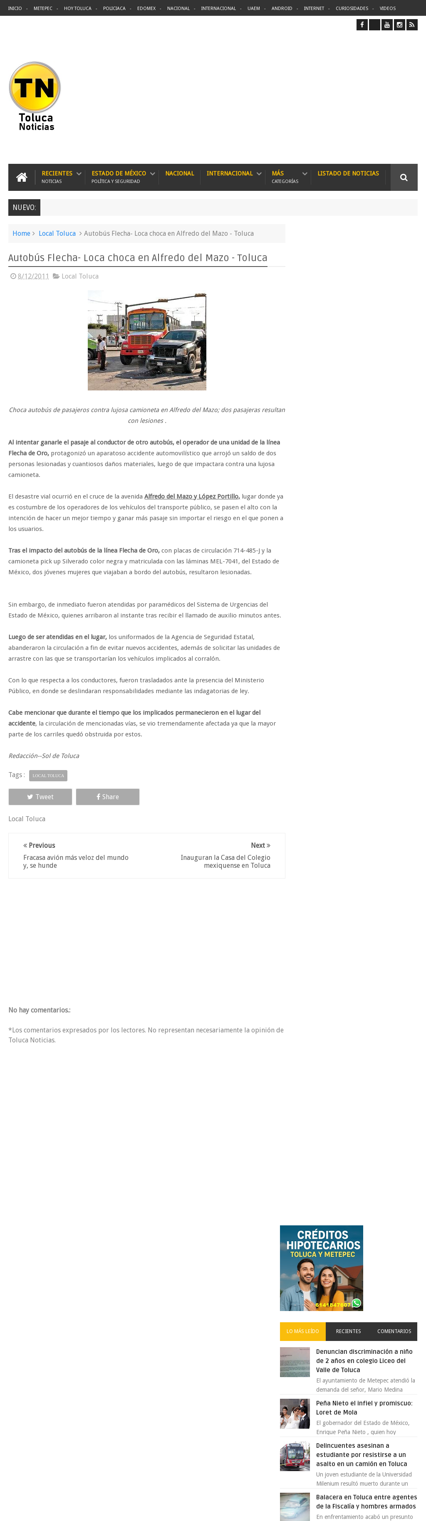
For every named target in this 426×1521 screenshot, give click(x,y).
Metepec (43, 8)
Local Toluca (57, 233)
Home (21, 233)
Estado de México (119, 177)
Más (285, 177)
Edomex (146, 8)
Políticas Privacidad (345, 1508)
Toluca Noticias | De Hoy (114, 1508)
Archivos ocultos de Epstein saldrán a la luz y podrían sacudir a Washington (354, 912)
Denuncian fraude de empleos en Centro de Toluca (364, 838)
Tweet (34, 807)
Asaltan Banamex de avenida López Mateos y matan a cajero (367, 787)
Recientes (57, 177)
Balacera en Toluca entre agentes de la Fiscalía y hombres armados (368, 520)
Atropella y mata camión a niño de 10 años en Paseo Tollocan (370, 571)
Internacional (218, 8)
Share (88, 807)
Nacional (178, 8)
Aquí (410, 1508)
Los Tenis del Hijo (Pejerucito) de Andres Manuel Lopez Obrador (364, 623)
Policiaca (114, 8)
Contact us (397, 1255)
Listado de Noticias (348, 173)
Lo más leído (315, 335)
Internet (314, 8)
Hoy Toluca (78, 8)
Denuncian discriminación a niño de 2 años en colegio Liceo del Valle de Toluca (372, 365)
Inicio (15, 8)
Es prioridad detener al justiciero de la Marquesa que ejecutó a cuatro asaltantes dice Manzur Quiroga (351, 684)
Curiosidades (352, 8)
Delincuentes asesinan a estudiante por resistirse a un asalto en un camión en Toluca (228, 1308)
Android (282, 8)
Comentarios (397, 335)
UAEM (254, 8)
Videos (388, 8)
